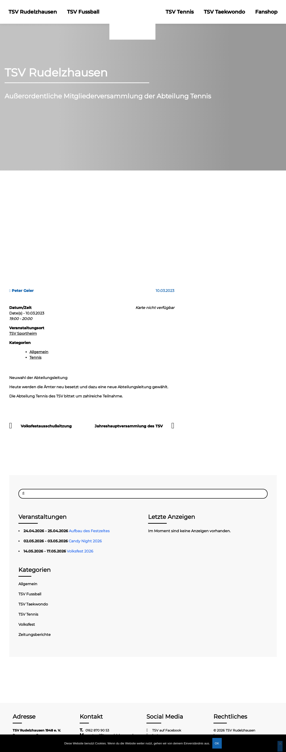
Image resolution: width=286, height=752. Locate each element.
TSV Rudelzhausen (33, 12)
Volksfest (26, 624)
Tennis (35, 357)
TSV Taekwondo (224, 12)
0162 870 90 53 (97, 730)
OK (217, 743)
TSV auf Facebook (166, 730)
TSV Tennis (180, 12)
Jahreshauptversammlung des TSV (129, 426)
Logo (132, 12)
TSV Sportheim (23, 333)
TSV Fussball (83, 12)
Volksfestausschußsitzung (46, 426)
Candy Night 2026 (85, 541)
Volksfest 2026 (80, 551)
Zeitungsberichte (34, 634)
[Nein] (280, 746)
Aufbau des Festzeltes (89, 531)
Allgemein (38, 352)
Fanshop (266, 12)
